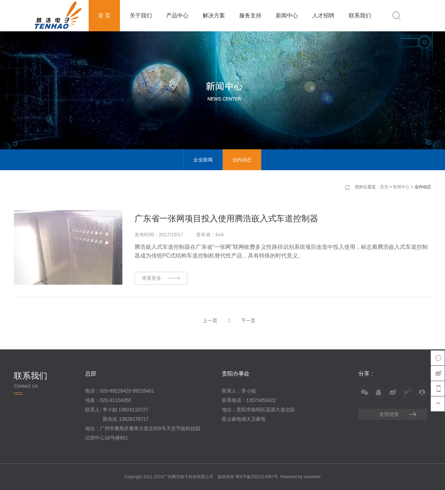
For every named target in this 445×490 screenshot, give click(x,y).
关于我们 (141, 15)
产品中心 (177, 15)
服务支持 (250, 15)
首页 (384, 186)
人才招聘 (323, 15)
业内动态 (242, 160)
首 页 (104, 15)
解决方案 (214, 15)
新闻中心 (287, 15)
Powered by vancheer (300, 476)
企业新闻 (203, 160)
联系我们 (360, 15)
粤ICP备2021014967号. (257, 476)
